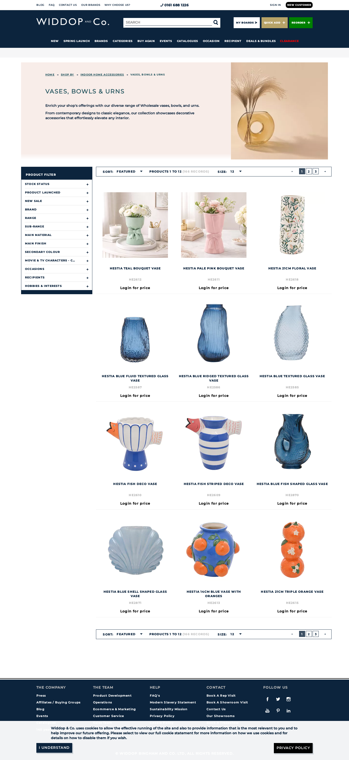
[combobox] (128, 171)
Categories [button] (123, 41)
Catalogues (187, 41)
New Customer (299, 5)
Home (50, 74)
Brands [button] (101, 41)
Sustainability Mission (168, 709)
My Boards (245, 22)
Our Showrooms (220, 716)
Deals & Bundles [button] (261, 41)
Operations (102, 702)
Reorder (301, 22)
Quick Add (274, 22)
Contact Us (68, 5)
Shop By (67, 74)
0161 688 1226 (174, 5)
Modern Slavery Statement (173, 702)
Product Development (112, 695)
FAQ (52, 5)
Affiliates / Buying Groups (58, 702)
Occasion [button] (211, 41)
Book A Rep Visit (221, 695)
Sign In (275, 5)
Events (166, 41)
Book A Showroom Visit (227, 702)
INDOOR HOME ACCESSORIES (102, 74)
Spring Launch (76, 41)
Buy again (146, 41)
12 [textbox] (232, 171)
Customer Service (108, 716)
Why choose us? (117, 5)
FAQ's (155, 695)
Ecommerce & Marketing (114, 709)
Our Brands (90, 5)
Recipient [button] (232, 41)
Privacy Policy (162, 716)
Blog (40, 5)
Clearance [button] (289, 41)
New (55, 41)
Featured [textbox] (126, 171)
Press (41, 695)
